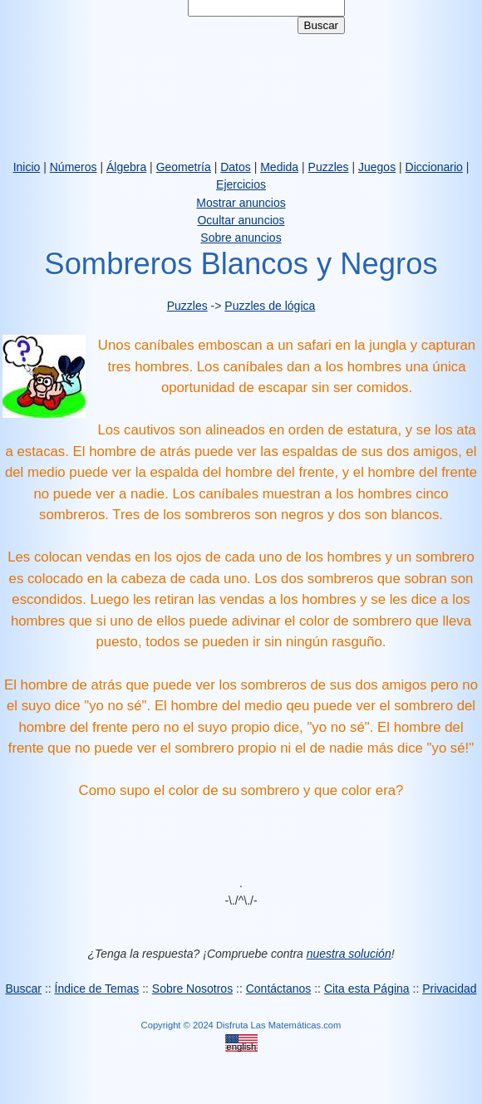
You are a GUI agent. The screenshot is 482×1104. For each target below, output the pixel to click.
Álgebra (126, 167)
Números (73, 167)
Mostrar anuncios (240, 202)
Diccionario (434, 167)
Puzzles (328, 167)
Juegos (377, 167)
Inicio (27, 167)
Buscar (23, 988)
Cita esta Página (367, 988)
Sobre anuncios (240, 237)
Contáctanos (279, 988)
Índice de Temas (97, 988)
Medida (279, 167)
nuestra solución (349, 953)
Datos (235, 167)
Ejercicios (241, 184)
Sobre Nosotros (192, 988)
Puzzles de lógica (269, 305)
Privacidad (449, 988)
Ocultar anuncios (240, 220)
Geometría (183, 167)
